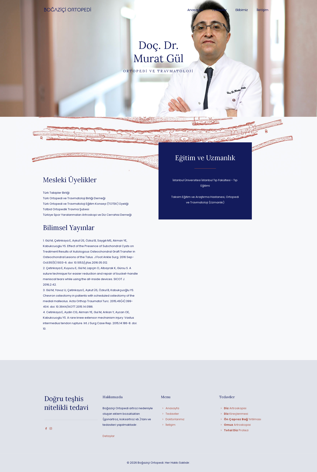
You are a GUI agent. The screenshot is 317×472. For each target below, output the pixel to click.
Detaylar (109, 436)
